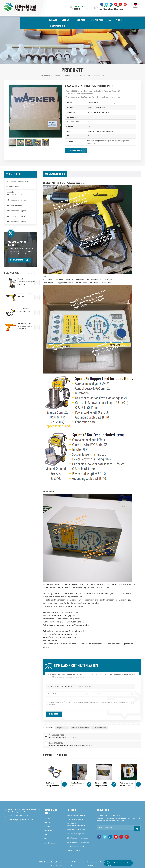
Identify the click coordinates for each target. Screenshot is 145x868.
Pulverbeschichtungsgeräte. (17, 200)
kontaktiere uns (57, 26)
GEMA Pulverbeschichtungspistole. (78, 838)
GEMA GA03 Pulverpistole (75, 820)
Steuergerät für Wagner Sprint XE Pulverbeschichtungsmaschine (102, 784)
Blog (52, 865)
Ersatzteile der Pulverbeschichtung (14, 193)
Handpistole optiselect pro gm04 (24, 295)
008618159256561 (22, 816)
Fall (109, 20)
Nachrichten (96, 20)
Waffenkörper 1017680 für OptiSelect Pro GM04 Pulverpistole (25, 326)
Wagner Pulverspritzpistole (80, 728)
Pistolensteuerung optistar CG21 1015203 (126, 784)
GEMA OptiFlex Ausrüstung (75, 846)
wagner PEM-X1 (62, 728)
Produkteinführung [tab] (55, 174)
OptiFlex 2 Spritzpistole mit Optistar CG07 (52, 784)
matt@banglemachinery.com (111, 9)
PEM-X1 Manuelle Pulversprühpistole (23, 310)
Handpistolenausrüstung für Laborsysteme (77, 784)
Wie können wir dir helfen (17, 243)
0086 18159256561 (81, 9)
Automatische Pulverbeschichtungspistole (76, 824)
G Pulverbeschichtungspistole (17, 181)
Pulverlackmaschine (14, 205)
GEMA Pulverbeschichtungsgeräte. (78, 842)
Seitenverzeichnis (62, 865)
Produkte (80, 20)
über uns (66, 20)
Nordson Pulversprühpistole (76, 816)
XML (71, 865)
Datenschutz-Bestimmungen (84, 865)
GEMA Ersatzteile (12, 186)
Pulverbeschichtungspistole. (17, 211)
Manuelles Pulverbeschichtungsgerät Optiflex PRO (26, 281)
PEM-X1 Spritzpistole (99, 728)
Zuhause (53, 20)
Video (119, 20)
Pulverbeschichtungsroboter (17, 221)
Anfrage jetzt (75, 150)
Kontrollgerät (49, 491)
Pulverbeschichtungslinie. (16, 216)
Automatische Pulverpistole (76, 830)
